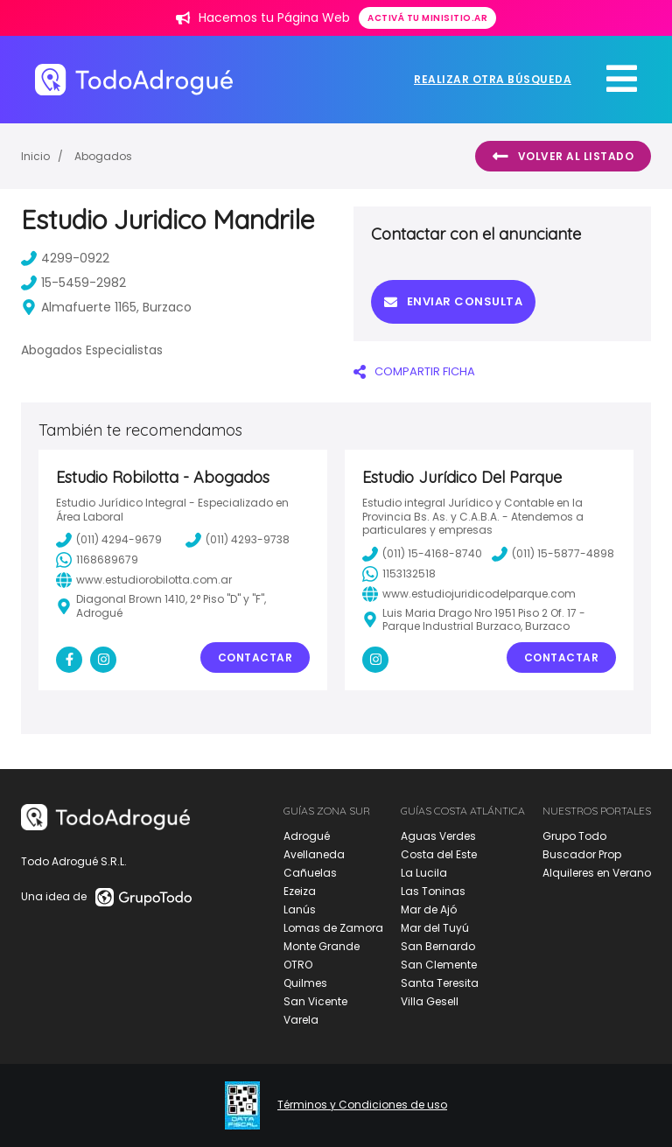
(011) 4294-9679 (109, 540)
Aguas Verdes (438, 836)
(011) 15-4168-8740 (422, 554)
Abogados (103, 156)
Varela (301, 1019)
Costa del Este (439, 854)
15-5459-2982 (73, 282)
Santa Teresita (440, 983)
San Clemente (439, 964)
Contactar (255, 657)
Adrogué (307, 836)
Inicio (35, 156)
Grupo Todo (574, 836)
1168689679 (97, 560)
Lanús (300, 909)
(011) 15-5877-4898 (553, 554)
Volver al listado (563, 156)
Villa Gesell (429, 1001)
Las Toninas (433, 891)
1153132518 (399, 574)
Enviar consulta (453, 301)
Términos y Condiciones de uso (362, 1105)
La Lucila (424, 872)
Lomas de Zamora (333, 927)
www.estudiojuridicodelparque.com (469, 594)
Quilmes (305, 983)
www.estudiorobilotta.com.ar (144, 580)
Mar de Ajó (429, 909)
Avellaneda (314, 854)
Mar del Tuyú (435, 927)
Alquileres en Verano (596, 872)
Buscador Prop (581, 854)
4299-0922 (65, 258)
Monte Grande (322, 946)
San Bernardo (438, 946)
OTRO (298, 964)
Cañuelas (310, 872)
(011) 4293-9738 (238, 540)
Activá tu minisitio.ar (427, 17)
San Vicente (315, 1001)
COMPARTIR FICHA (414, 371)
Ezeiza (300, 891)
